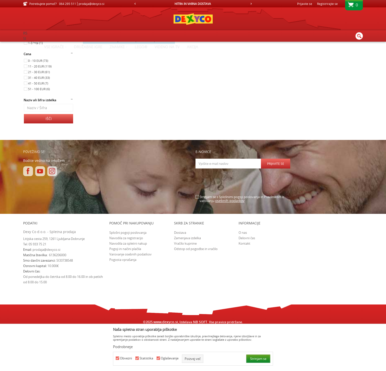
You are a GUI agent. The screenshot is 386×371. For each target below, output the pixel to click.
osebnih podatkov (229, 242)
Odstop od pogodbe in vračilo (196, 290)
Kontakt (244, 285)
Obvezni (126, 358)
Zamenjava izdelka (187, 279)
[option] (193, 3)
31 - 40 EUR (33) (39, 119)
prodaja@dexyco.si (46, 291)
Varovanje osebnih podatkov (130, 296)
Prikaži (310, 53)
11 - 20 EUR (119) (40, 108)
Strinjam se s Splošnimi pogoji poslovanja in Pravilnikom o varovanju (242, 240)
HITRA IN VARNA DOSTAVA (193, 4)
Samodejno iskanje (211, 53)
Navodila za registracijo (126, 279)
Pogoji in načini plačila (125, 290)
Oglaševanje (169, 358)
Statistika (146, 358)
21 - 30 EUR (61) (39, 114)
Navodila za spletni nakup (128, 285)
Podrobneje (123, 346)
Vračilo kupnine (185, 285)
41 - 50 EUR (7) (38, 125)
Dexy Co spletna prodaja (40, 45)
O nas (243, 274)
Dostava (180, 274)
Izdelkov (65, 45)
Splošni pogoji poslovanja (127, 274)
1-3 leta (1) (35, 84)
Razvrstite (238, 53)
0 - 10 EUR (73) (38, 102)
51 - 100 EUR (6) (39, 131)
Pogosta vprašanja (122, 301)
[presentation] (232, 223)
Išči (49, 160)
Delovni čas (247, 279)
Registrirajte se (327, 4)
